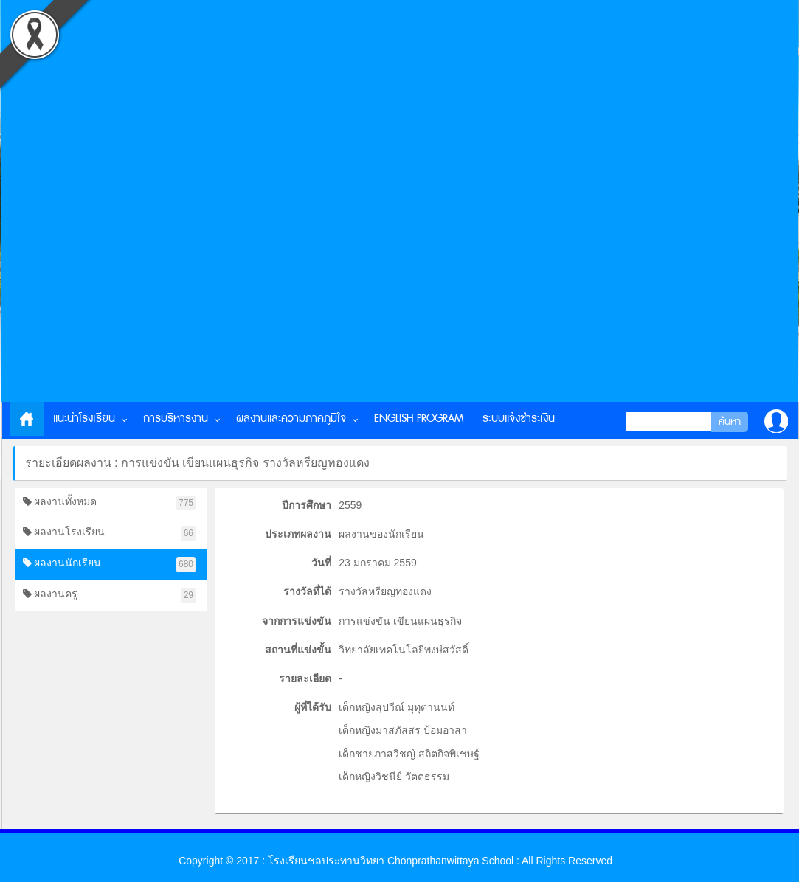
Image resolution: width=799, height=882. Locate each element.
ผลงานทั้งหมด (109, 503)
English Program (418, 418)
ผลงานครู (109, 595)
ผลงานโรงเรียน (109, 533)
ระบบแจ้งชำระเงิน (518, 418)
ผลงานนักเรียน (109, 564)
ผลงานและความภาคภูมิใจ (291, 418)
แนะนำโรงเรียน (84, 418)
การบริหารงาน (175, 418)
